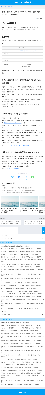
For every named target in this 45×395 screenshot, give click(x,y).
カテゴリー (4, 232)
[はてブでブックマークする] (25, 175)
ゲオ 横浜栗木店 (26, 185)
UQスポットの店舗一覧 (12, 165)
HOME (22, 389)
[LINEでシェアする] (32, 175)
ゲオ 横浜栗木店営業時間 (28, 187)
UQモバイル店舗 (15, 185)
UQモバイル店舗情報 (22, 2)
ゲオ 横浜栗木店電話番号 (25, 189)
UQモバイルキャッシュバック (12, 120)
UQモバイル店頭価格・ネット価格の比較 (17, 142)
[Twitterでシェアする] (12, 175)
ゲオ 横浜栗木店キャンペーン (11, 187)
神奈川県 (12, 180)
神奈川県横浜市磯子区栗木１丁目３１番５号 (26, 48)
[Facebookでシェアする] (19, 175)
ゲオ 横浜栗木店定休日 (9, 189)
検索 (43, 225)
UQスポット (6, 185)
